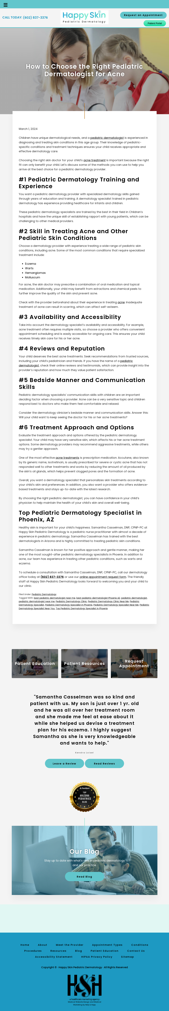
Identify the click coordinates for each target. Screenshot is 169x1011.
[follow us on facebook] (77, 918)
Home (25, 945)
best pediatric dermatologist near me (54, 598)
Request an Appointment (143, 15)
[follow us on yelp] (91, 918)
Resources (58, 951)
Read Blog (84, 876)
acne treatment (94, 160)
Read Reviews (104, 763)
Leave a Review (64, 763)
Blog (78, 951)
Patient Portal (155, 23)
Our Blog (84, 851)
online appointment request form (103, 577)
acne (121, 302)
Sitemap (127, 957)
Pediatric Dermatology (44, 594)
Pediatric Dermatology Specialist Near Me (116, 604)
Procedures (33, 951)
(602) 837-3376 (35, 17)
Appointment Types (107, 945)
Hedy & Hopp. (90, 1005)
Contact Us (136, 951)
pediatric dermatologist (107, 138)
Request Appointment (134, 663)
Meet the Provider (69, 945)
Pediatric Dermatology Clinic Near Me (108, 601)
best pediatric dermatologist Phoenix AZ (98, 598)
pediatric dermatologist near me (37, 601)
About (42, 945)
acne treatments (67, 458)
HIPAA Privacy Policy (96, 957)
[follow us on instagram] (82, 918)
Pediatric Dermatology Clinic (71, 601)
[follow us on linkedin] (87, 918)
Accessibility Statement (54, 957)
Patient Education (35, 663)
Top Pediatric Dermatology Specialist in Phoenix (82, 608)
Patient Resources (84, 663)
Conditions (139, 945)
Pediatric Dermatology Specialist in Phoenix (68, 604)
